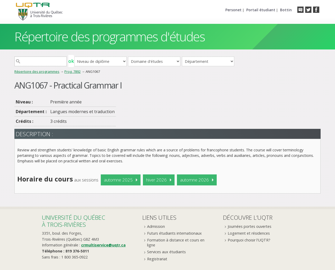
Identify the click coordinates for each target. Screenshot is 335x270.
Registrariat (157, 258)
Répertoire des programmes (36, 71)
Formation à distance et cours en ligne (175, 242)
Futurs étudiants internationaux (174, 233)
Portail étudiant (260, 9)
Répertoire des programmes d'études (109, 36)
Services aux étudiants (166, 251)
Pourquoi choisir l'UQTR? (249, 240)
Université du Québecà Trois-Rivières (73, 220)
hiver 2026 (156, 180)
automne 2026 (194, 180)
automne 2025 (118, 180)
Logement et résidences (249, 233)
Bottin (286, 9)
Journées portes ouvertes (249, 226)
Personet (233, 9)
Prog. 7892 (72, 71)
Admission (156, 226)
